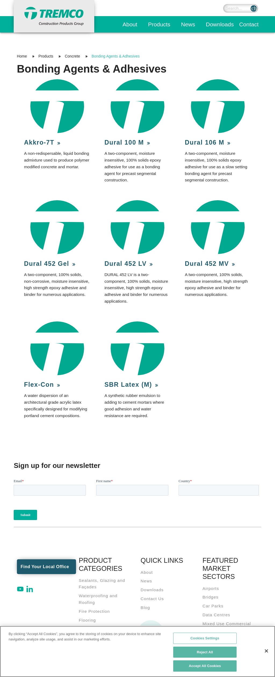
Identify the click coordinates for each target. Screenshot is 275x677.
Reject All (205, 652)
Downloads (220, 24)
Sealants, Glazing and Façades (102, 583)
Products (159, 24)
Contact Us (152, 598)
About (129, 24)
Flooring (87, 620)
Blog (145, 607)
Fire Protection (94, 611)
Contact (248, 24)
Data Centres (216, 614)
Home (22, 56)
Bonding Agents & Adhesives (116, 56)
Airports (210, 588)
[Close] (266, 651)
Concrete (72, 56)
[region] (137, 651)
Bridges (210, 597)
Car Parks (212, 606)
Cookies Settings (204, 638)
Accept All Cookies (205, 666)
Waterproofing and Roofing (98, 599)
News (188, 24)
